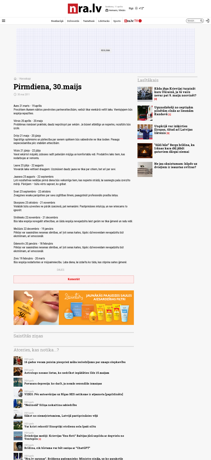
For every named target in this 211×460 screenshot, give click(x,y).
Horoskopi (25, 78)
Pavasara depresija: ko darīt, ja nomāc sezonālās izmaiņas (63, 383)
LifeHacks (104, 21)
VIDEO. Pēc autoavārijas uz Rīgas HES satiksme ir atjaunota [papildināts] (73, 394)
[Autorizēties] (207, 20)
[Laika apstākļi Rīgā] (136, 9)
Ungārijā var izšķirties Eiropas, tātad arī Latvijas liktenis (173, 129)
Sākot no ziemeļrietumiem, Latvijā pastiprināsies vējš (61, 415)
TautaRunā (88, 21)
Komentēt (74, 279)
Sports (117, 21)
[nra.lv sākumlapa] (85, 9)
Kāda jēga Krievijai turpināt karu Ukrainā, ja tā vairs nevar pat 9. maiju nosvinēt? (175, 92)
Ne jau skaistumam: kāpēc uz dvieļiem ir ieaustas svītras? (175, 165)
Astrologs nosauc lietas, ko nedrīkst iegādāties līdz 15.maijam (66, 372)
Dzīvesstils (73, 21)
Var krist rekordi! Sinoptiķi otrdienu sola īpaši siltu (60, 426)
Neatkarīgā (57, 21)
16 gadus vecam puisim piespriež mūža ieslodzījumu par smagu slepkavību (74, 362)
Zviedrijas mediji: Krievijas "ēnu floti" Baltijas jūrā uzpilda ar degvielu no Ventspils (74, 437)
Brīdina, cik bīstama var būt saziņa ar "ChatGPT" (57, 448)
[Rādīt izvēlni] (3, 20)
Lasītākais (148, 80)
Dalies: (61, 269)
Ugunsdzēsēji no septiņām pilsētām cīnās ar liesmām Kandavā (174, 110)
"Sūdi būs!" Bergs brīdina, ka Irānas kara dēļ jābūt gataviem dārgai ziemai (174, 148)
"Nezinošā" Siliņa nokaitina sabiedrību (50, 405)
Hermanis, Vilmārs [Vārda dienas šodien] (115, 10)
